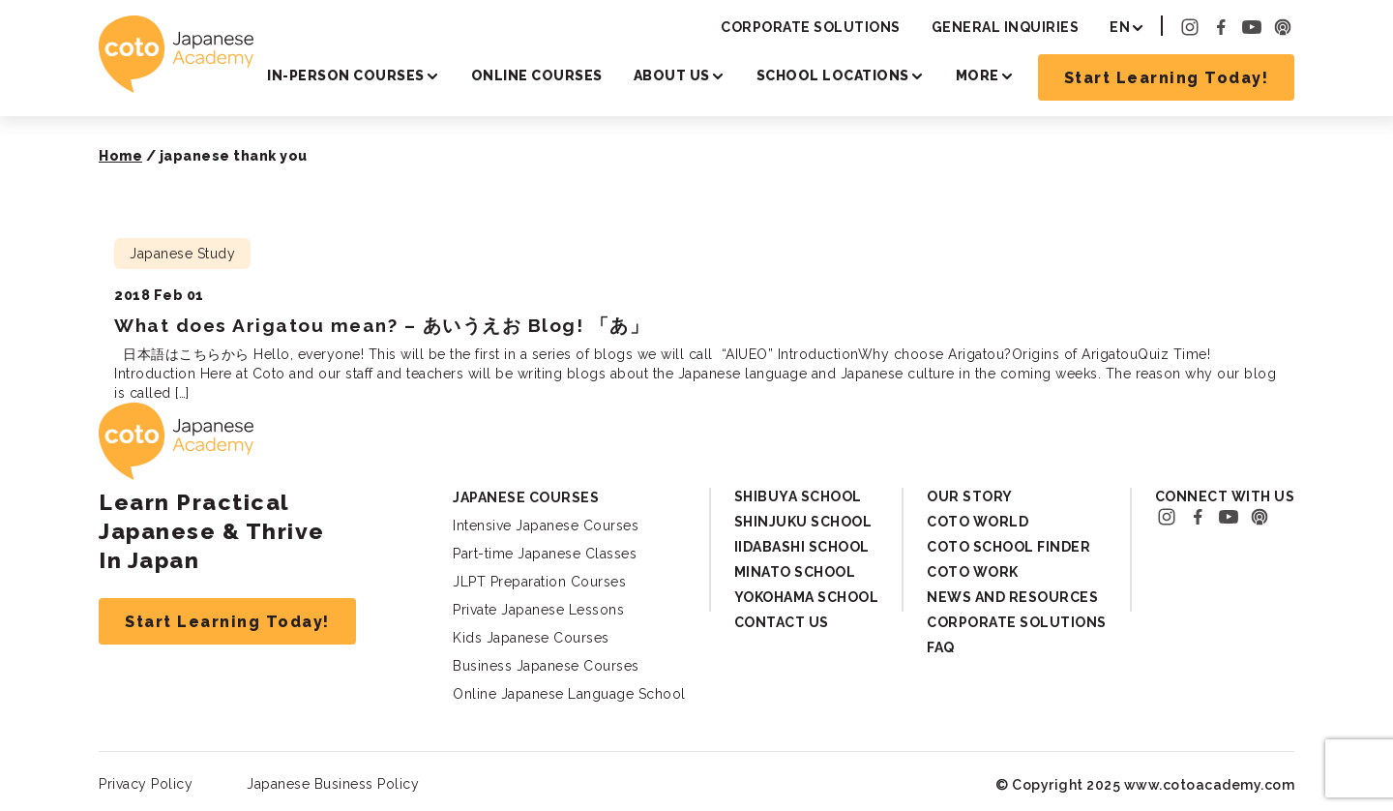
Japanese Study (182, 253)
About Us (672, 75)
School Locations (832, 75)
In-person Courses (346, 75)
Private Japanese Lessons (538, 609)
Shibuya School (798, 496)
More (977, 75)
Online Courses (537, 75)
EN (1120, 27)
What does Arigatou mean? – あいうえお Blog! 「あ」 (381, 325)
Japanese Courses (526, 497)
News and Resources (1012, 597)
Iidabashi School (802, 547)
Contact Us (781, 622)
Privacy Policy (146, 784)
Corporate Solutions (811, 27)
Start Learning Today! (1166, 78)
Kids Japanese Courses (531, 638)
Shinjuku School (803, 521)
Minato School (795, 572)
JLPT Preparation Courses (539, 581)
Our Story (970, 496)
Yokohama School (806, 597)
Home (120, 156)
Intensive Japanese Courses (545, 525)
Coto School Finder (1008, 547)
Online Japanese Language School (569, 694)
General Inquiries (1006, 27)
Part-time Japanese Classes (545, 553)
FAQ (941, 647)
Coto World (977, 521)
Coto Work (973, 572)
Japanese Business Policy (333, 784)
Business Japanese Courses (546, 666)
